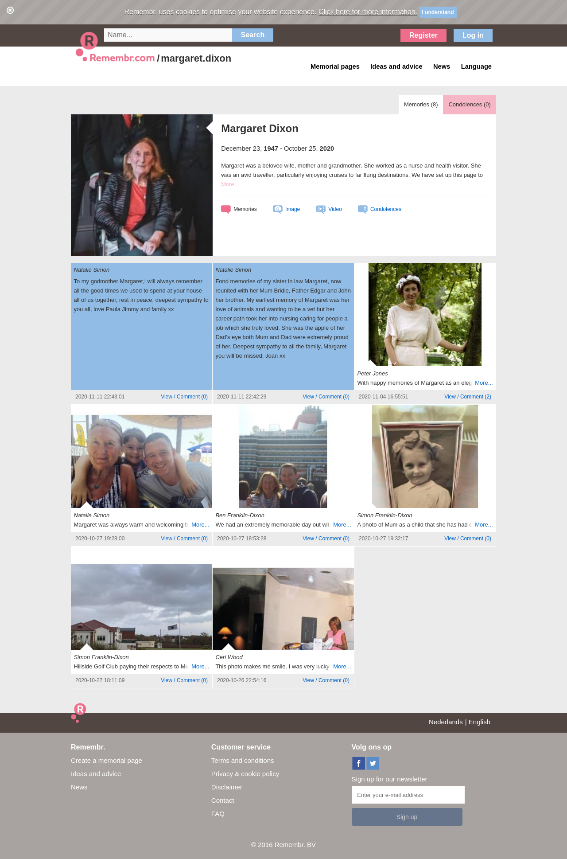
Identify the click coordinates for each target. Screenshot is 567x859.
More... (230, 184)
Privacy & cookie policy (245, 773)
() (184, 397)
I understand (438, 12)
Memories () (421, 104)
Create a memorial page (106, 760)
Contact (222, 800)
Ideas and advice (96, 773)
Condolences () (469, 104)
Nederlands (446, 722)
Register (423, 35)
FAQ (218, 813)
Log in (473, 35)
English (479, 722)
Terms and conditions (242, 760)
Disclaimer (226, 787)
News (79, 787)
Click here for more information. (367, 12)
